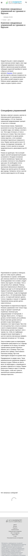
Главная (4, 19)
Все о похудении (15, 533)
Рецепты (15, 528)
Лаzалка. (10, 73)
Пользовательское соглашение (15, 537)
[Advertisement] (14, 45)
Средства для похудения (15, 531)
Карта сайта (15, 534)
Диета (9, 19)
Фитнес (15, 526)
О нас (15, 536)
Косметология (15, 529)
